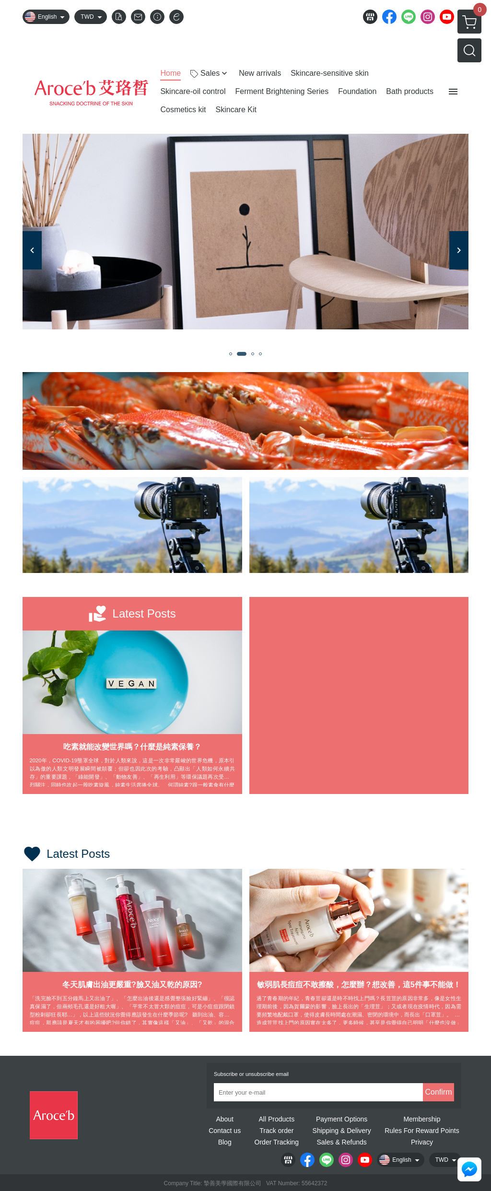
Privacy (422, 1142)
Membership (421, 1119)
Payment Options (341, 1119)
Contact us (225, 1130)
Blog (225, 1142)
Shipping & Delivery (342, 1130)
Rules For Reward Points (422, 1130)
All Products (276, 1119)
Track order (276, 1130)
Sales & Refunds (341, 1142)
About (225, 1119)
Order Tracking (277, 1142)
